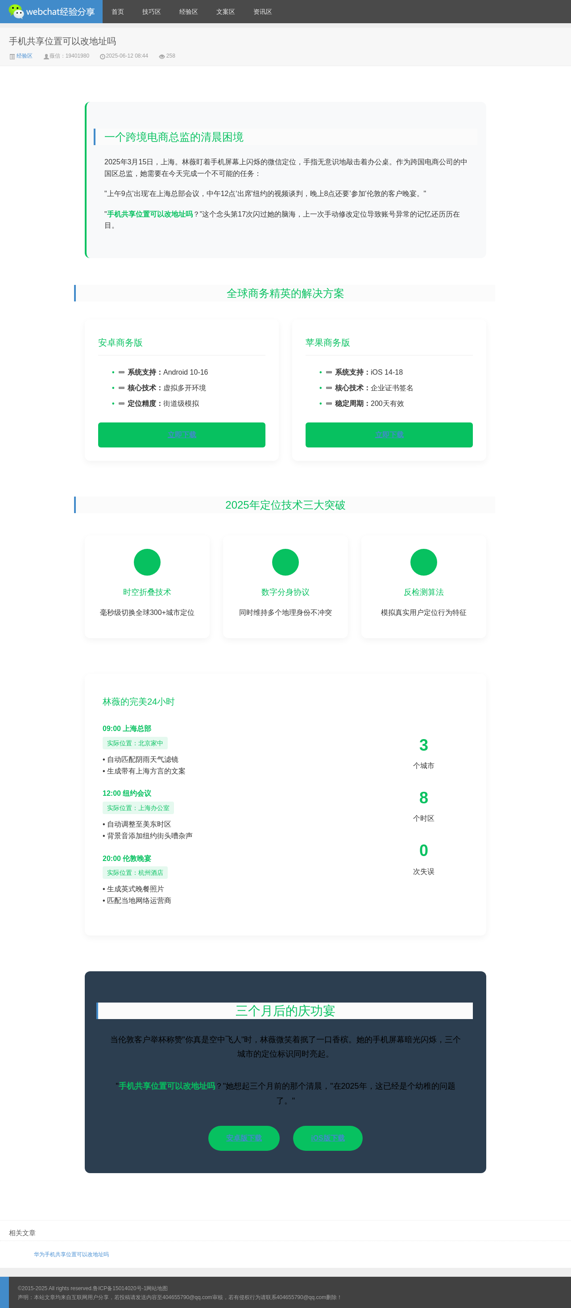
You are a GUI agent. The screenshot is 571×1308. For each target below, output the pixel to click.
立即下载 (182, 435)
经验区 (188, 11)
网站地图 (157, 1288)
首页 (118, 11)
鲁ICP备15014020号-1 (119, 1288)
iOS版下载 (328, 1138)
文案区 (225, 11)
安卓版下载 (244, 1138)
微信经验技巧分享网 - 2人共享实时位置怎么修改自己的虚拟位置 (51, 11)
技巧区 (151, 11)
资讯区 (262, 11)
